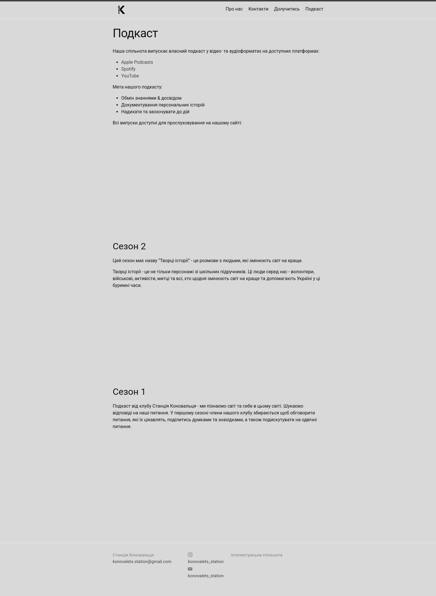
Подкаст (314, 9)
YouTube (130, 76)
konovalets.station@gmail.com (142, 561)
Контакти (258, 9)
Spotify (128, 69)
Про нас (234, 9)
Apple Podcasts (137, 62)
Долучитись (287, 9)
